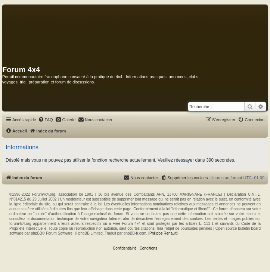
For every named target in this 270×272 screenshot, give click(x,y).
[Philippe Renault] (162, 233)
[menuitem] (45, 119)
